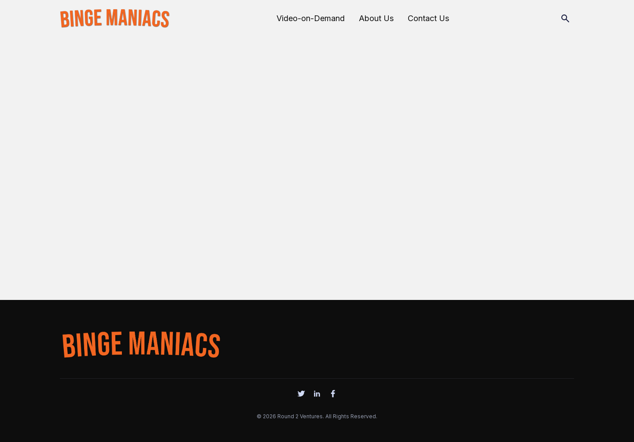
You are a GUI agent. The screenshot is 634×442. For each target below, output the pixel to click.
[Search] (565, 18)
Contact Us (428, 18)
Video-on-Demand (310, 18)
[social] (301, 393)
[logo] (141, 342)
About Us (376, 18)
